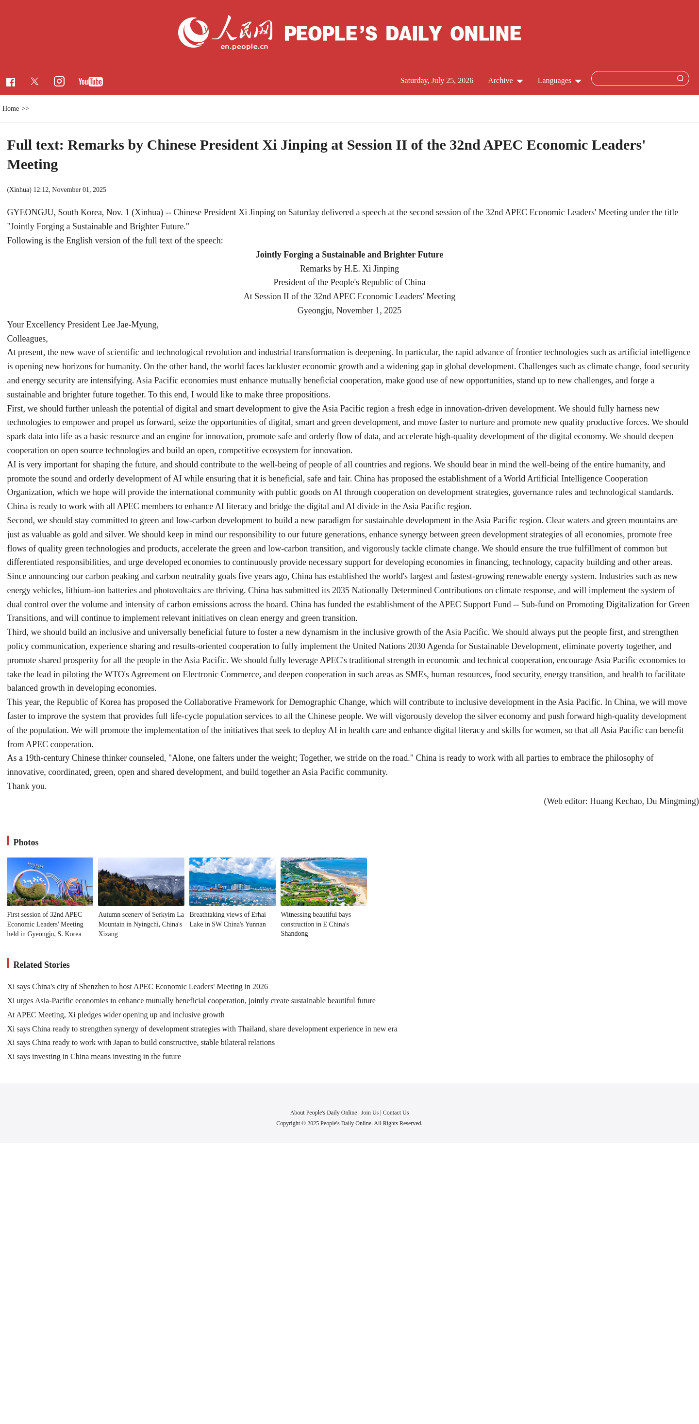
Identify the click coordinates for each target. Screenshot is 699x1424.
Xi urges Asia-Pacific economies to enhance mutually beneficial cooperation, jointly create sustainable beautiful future (191, 1000)
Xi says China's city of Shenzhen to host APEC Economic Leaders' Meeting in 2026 (137, 986)
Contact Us (396, 1112)
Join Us (370, 1112)
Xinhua (19, 189)
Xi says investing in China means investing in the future (94, 1056)
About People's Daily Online (323, 1112)
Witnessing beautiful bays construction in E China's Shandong (316, 924)
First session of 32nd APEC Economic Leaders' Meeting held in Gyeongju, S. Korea (45, 924)
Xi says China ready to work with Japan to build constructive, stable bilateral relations (141, 1042)
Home (10, 108)
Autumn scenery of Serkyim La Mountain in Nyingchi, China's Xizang (141, 924)
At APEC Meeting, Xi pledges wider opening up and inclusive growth (115, 1015)
